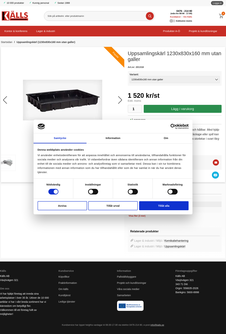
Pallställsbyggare (126, 276)
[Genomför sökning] (150, 16)
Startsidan (6, 42)
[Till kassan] (222, 16)
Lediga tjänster (66, 301)
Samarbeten (124, 295)
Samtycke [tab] (60, 138)
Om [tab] (166, 138)
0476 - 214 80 (184, 11)
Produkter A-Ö (171, 31)
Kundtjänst (175, 17)
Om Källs (187, 17)
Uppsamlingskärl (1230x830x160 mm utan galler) (46, 42)
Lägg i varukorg (182, 109)
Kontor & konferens (15, 31)
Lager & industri (45, 31)
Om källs (63, 289)
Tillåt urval (113, 205)
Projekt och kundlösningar (131, 283)
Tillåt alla (164, 205)
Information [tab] (113, 138)
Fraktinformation (67, 283)
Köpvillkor (63, 276)
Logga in (217, 3)
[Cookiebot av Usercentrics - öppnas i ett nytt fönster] (173, 126)
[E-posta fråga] (216, 162)
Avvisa (62, 205)
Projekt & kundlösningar (203, 31)
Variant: (134, 74)
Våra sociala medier (128, 289)
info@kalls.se (157, 325)
